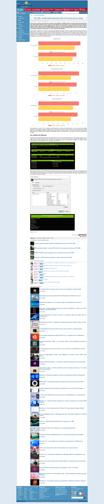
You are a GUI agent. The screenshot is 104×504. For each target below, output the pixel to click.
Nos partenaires (49, 501)
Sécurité (31, 496)
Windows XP (20, 495)
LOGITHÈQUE (36, 9)
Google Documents (33, 492)
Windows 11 (20, 488)
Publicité (36, 501)
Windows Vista (20, 493)
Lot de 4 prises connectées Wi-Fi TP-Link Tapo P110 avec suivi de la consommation (51, 271)
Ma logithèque (42, 492)
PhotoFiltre (20, 499)
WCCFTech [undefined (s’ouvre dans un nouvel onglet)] (43, 128)
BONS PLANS (59, 9)
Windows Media (33, 499)
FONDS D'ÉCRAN (69, 9)
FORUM (83, 9)
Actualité (22, 13)
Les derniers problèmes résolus (77, 488)
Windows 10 (20, 489)
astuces (63, 488)
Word (31, 488)
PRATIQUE (27, 9)
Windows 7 (20, 492)
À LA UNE (20, 9)
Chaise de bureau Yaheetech (40, 273)
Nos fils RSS (37, 12)
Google (31, 493)
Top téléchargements (43, 489)
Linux (19, 496)
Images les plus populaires (44, 496)
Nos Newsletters (46, 12)
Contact (54, 501)
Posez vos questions (75, 489)
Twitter (25, 497)
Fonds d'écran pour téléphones (61, 492)
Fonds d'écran (42, 495)
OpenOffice (32, 491)
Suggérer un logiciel (43, 491)
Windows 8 (20, 491)
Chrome (25, 492)
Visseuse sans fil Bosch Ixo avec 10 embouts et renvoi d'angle (47, 282)
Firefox (25, 493)
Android (25, 488)
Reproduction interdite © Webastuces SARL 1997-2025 (67, 501)
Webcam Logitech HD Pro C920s (41, 279)
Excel (31, 489)
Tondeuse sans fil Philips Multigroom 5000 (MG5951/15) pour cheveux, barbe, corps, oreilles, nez (54, 276)
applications (59, 488)
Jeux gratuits (41, 497)
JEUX (77, 9)
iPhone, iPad (26, 489)
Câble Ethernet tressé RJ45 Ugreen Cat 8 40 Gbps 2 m (45, 268)
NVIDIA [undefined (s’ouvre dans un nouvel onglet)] (35, 232)
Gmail (25, 495)
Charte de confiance (29, 501)
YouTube (31, 495)
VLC (18, 497)
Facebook (26, 499)
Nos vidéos (56, 12)
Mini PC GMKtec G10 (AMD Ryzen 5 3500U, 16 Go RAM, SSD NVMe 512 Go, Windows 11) (53, 265)
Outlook (25, 496)
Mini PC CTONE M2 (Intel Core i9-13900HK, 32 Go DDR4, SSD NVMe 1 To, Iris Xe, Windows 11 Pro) (55, 262)
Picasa (31, 497)
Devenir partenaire (42, 501)
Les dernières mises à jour (44, 488)
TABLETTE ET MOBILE (47, 9)
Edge (25, 491)
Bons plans (57, 495)
